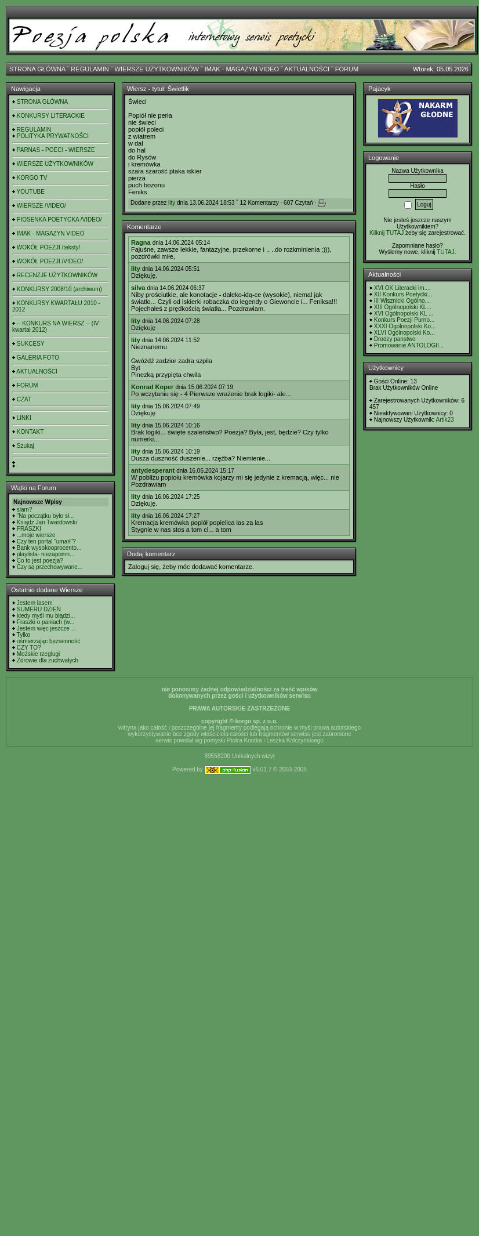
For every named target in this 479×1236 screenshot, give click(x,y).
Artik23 (444, 419)
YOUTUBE (31, 192)
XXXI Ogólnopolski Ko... (405, 326)
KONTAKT (30, 432)
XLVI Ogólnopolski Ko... (404, 332)
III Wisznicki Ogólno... (402, 301)
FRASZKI (29, 528)
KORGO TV (32, 178)
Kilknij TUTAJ (386, 233)
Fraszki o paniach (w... (45, 622)
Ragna (141, 242)
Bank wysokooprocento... (49, 548)
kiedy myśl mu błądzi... (46, 615)
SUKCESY (31, 343)
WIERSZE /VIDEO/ (41, 205)
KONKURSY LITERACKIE (51, 116)
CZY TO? (29, 647)
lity (171, 203)
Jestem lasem (35, 603)
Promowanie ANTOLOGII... (409, 345)
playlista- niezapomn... (46, 554)
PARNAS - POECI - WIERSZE (56, 150)
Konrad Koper (152, 386)
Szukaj (25, 446)
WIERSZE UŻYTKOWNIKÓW (157, 69)
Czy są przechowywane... (49, 567)
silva (138, 287)
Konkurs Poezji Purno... (404, 320)
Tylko (23, 635)
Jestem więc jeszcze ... (46, 628)
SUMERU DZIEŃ (39, 609)
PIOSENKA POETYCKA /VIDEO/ (59, 219)
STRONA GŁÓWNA (37, 69)
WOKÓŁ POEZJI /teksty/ (48, 247)
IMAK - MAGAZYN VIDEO (242, 69)
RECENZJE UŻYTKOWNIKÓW (57, 275)
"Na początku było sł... (45, 516)
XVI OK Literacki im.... (402, 288)
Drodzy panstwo (395, 339)
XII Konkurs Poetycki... (403, 294)
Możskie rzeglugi (38, 654)
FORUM (346, 69)
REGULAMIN (89, 69)
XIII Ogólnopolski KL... (402, 307)
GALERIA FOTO (38, 357)
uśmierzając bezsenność (49, 641)
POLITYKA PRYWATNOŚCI (53, 136)
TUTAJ (445, 252)
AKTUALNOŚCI (306, 69)
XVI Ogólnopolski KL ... (403, 313)
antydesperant (153, 470)
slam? (24, 509)
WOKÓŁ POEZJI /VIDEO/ (50, 261)
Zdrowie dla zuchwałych (47, 660)
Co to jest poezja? (40, 560)
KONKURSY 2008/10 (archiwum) (59, 289)
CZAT (24, 399)
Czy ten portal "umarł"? (46, 541)
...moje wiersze (36, 535)
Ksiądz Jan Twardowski (47, 522)
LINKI (24, 418)
